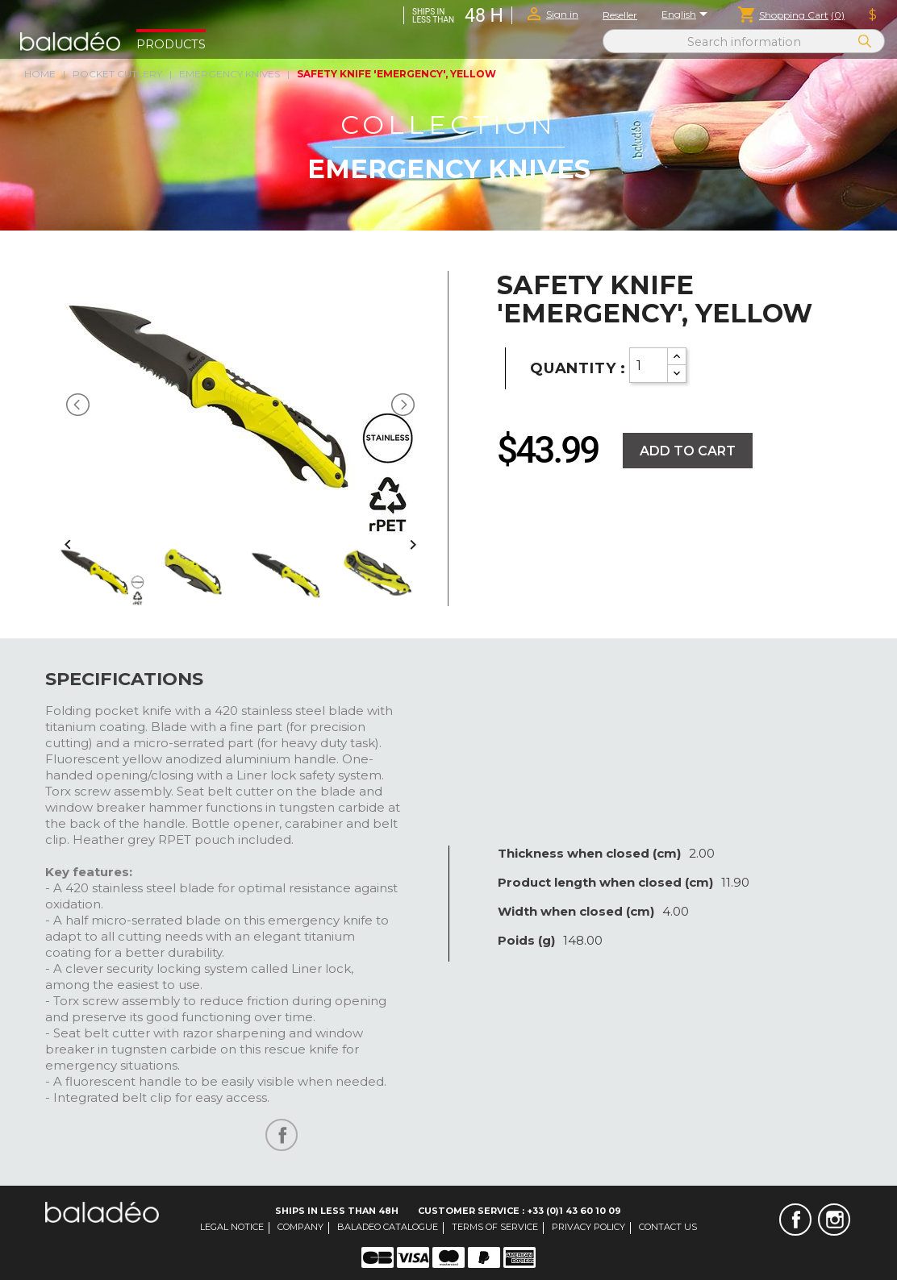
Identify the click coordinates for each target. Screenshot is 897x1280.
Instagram (834, 1219)
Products (171, 44)
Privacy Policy (588, 1226)
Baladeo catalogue (387, 1226)
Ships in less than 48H (336, 1210)
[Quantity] (648, 365)
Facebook (795, 1219)
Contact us (668, 1226)
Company (300, 1226)
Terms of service (495, 1226)
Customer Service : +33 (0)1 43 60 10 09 (519, 1210)
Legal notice (232, 1226)
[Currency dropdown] (873, 15)
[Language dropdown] (687, 15)
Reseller (620, 15)
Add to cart (688, 451)
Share (281, 1134)
